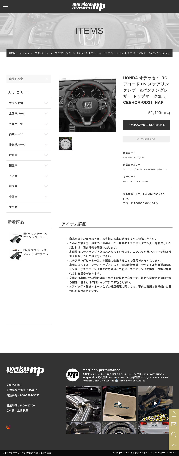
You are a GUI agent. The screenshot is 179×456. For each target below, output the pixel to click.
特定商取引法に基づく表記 (38, 453)
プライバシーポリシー (13, 453)
